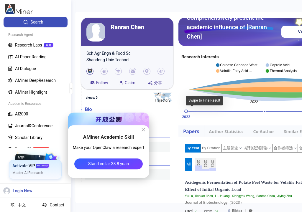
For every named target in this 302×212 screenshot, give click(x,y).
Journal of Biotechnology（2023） (214, 202)
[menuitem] (36, 22)
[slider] (186, 111)
